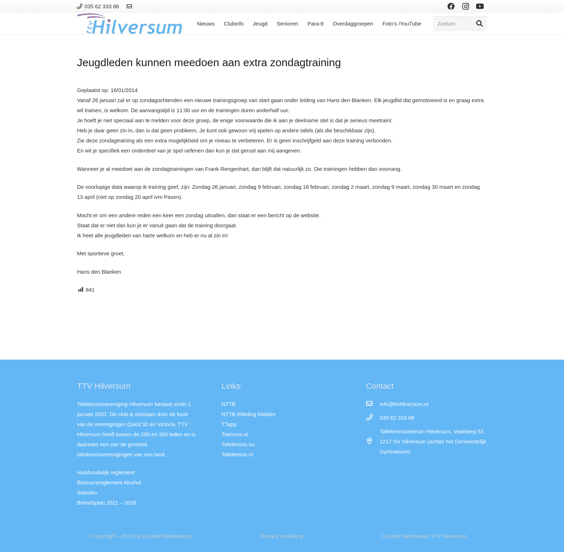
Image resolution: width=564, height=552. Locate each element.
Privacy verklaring (282, 536)
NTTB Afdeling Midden (249, 414)
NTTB (229, 404)
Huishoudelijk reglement (106, 472)
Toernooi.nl (235, 434)
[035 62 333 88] (372, 418)
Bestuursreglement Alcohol (109, 482)
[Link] (130, 6)
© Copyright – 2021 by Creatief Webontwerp (140, 536)
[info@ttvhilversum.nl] (372, 404)
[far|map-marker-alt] (372, 442)
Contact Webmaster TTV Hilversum (424, 536)
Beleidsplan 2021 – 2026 (106, 502)
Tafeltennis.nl (237, 454)
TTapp (229, 424)
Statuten (87, 492)
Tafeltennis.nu (238, 444)
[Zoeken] (460, 23)
